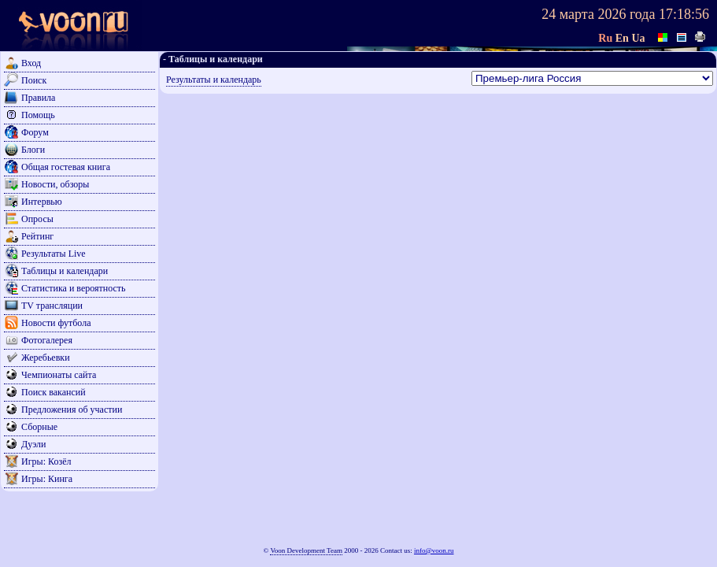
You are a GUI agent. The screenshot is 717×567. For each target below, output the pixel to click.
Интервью (41, 201)
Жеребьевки (45, 357)
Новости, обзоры (55, 184)
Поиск (33, 80)
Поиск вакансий (53, 392)
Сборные (39, 426)
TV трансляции (52, 305)
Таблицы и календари (64, 270)
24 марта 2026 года (598, 14)
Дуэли (33, 444)
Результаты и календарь (213, 79)
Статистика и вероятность (73, 288)
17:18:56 (684, 14)
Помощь (38, 114)
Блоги (33, 149)
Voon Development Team (306, 550)
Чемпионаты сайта (58, 374)
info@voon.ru (434, 550)
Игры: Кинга (46, 478)
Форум (35, 132)
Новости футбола (56, 322)
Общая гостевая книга (65, 166)
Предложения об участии (71, 409)
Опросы (37, 218)
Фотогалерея (46, 340)
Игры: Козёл (46, 461)
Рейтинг (37, 236)
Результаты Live (53, 253)
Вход (31, 63)
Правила (38, 97)
